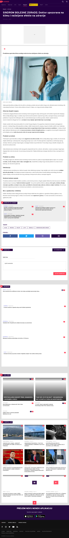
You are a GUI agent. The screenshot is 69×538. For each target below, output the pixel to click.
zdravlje (31, 227)
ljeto (24, 227)
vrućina (12, 227)
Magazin (4, 9)
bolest (18, 227)
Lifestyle (9, 9)
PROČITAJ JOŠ (8, 422)
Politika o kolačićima (30, 531)
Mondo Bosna (22, 522)
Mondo (4, 522)
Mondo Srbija (12, 522)
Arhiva (38, 531)
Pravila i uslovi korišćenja (7, 533)
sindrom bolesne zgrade (42, 227)
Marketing (9, 531)
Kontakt (21, 531)
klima (5, 227)
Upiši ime (5, 257)
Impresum (15, 531)
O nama (3, 531)
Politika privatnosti (47, 531)
